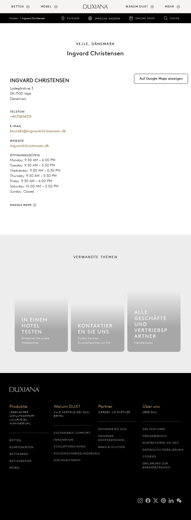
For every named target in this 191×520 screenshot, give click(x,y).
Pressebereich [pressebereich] (155, 436)
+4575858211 (20, 116)
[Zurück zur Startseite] (95, 6)
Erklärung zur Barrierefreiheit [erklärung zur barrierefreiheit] (157, 465)
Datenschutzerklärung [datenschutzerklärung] (162, 449)
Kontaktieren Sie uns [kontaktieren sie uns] (161, 443)
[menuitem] (24, 6)
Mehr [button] (169, 6)
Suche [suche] (175, 18)
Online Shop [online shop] (145, 18)
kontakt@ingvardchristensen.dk (38, 131)
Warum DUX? (67, 406)
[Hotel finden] (41, 321)
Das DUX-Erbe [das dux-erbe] (154, 429)
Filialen (13, 18)
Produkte (18, 406)
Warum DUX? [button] (137, 6)
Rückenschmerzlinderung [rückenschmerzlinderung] (73, 453)
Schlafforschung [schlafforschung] (70, 446)
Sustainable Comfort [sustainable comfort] (72, 433)
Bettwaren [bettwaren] (18, 454)
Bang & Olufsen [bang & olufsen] (111, 447)
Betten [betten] (15, 440)
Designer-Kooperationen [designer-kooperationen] (111, 438)
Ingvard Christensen (33, 18)
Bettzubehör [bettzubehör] (20, 461)
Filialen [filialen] (73, 18)
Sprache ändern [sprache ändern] (107, 18)
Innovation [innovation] (64, 440)
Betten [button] (17, 6)
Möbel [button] (46, 6)
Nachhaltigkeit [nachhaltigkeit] (67, 460)
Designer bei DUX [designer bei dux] (112, 429)
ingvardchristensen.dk (29, 146)
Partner (105, 406)
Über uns (151, 406)
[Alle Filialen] (154, 321)
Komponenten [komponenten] (21, 447)
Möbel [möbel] (14, 467)
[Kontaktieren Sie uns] (97, 321)
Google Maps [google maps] (21, 205)
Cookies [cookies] (149, 456)
